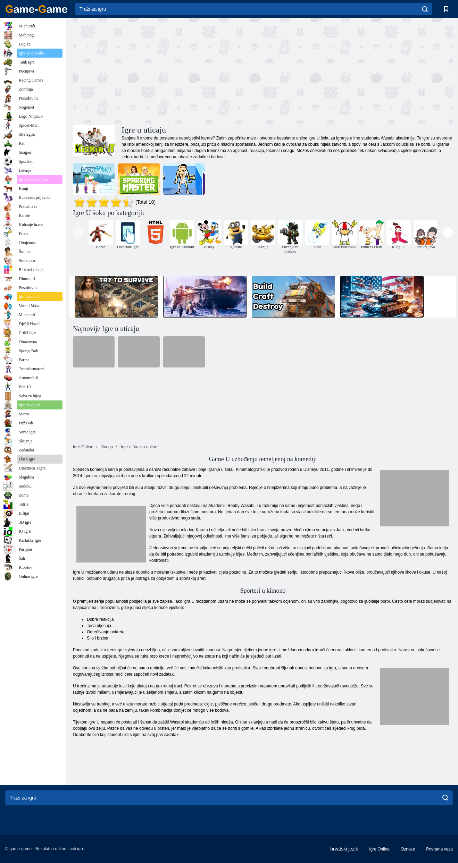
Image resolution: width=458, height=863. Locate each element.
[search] (424, 9)
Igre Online (379, 849)
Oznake (408, 849)
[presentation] (78, 232)
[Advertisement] (168, 70)
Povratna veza (439, 849)
